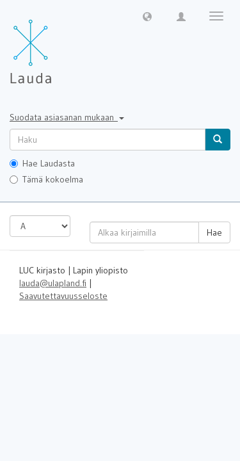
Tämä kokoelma (46, 179)
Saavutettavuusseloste (63, 296)
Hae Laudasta (42, 163)
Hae (214, 232)
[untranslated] (107, 139)
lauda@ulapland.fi (52, 283)
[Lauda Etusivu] (57, 45)
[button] (147, 16)
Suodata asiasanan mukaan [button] (67, 117)
